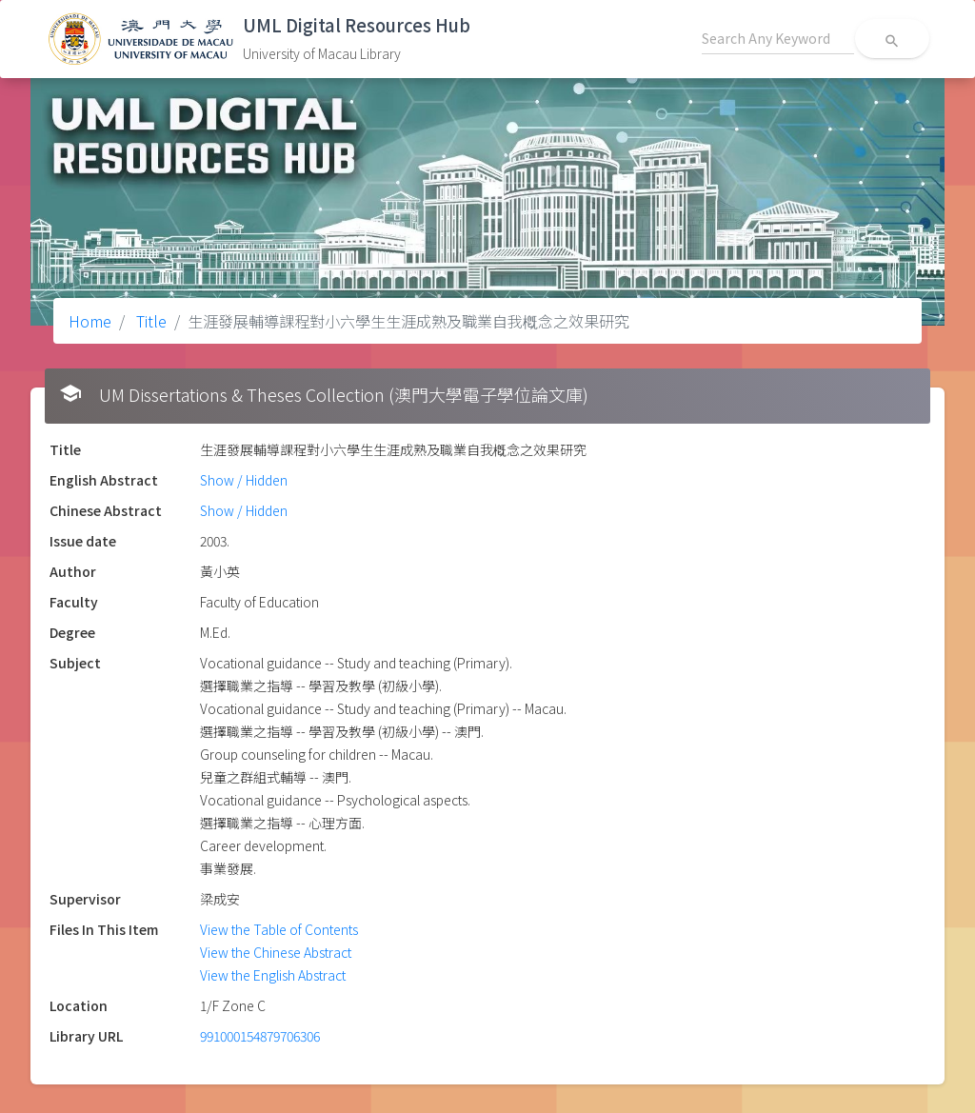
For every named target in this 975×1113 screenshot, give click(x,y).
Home (90, 320)
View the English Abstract (273, 974)
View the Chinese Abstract (275, 952)
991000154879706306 (260, 1035)
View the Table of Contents (279, 929)
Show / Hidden (244, 479)
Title (149, 320)
